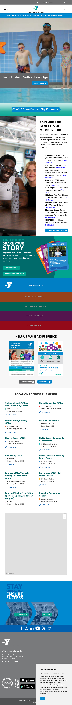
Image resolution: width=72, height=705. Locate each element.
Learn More (60, 168)
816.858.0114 (46, 450)
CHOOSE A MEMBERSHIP (55, 230)
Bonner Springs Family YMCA (16, 421)
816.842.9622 (12, 465)
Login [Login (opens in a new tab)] (45, 2)
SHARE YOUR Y (10, 268)
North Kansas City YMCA (51, 403)
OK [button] (43, 698)
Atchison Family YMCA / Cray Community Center (16, 404)
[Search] (56, 2)
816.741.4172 (45, 505)
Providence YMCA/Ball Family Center (50, 474)
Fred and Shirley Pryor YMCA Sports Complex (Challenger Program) (19, 496)
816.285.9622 (12, 447)
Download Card (26, 382)
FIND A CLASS (46, 614)
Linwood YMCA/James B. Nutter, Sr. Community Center (17, 476)
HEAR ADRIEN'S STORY (13, 273)
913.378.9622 (46, 485)
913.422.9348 (12, 432)
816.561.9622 (6, 661)
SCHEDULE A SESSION (21, 614)
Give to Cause (43, 382)
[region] (36, 544)
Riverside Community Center (49, 494)
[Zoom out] (64, 517)
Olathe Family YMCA (49, 420)
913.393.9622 (46, 430)
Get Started (49, 225)
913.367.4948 (12, 415)
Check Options (50, 208)
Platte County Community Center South (51, 457)
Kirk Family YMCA (13, 455)
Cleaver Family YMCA (15, 438)
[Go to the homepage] (36, 8)
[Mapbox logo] (10, 573)
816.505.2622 (46, 467)
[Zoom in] (64, 515)
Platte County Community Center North (51, 439)
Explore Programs (51, 217)
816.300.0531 (46, 412)
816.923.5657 (12, 487)
